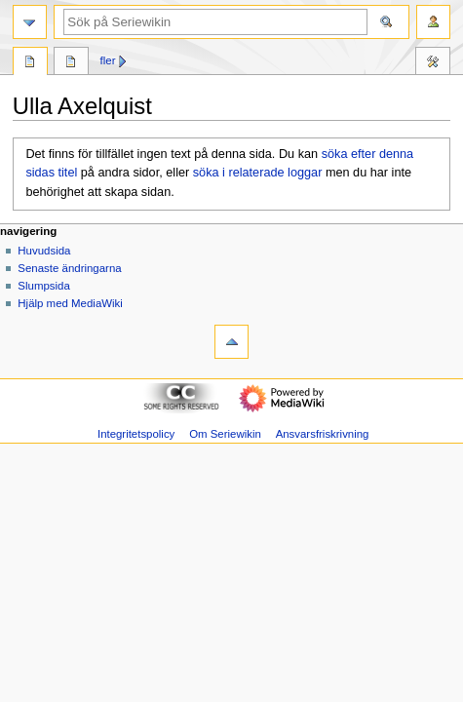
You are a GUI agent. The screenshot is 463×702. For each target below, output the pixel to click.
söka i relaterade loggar (258, 172)
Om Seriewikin (225, 434)
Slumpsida (43, 286)
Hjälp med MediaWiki (70, 303)
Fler (108, 60)
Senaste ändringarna (69, 268)
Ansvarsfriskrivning (322, 434)
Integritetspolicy (135, 434)
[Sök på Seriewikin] (215, 22)
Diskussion (71, 63)
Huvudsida (44, 250)
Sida (30, 63)
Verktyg (432, 63)
